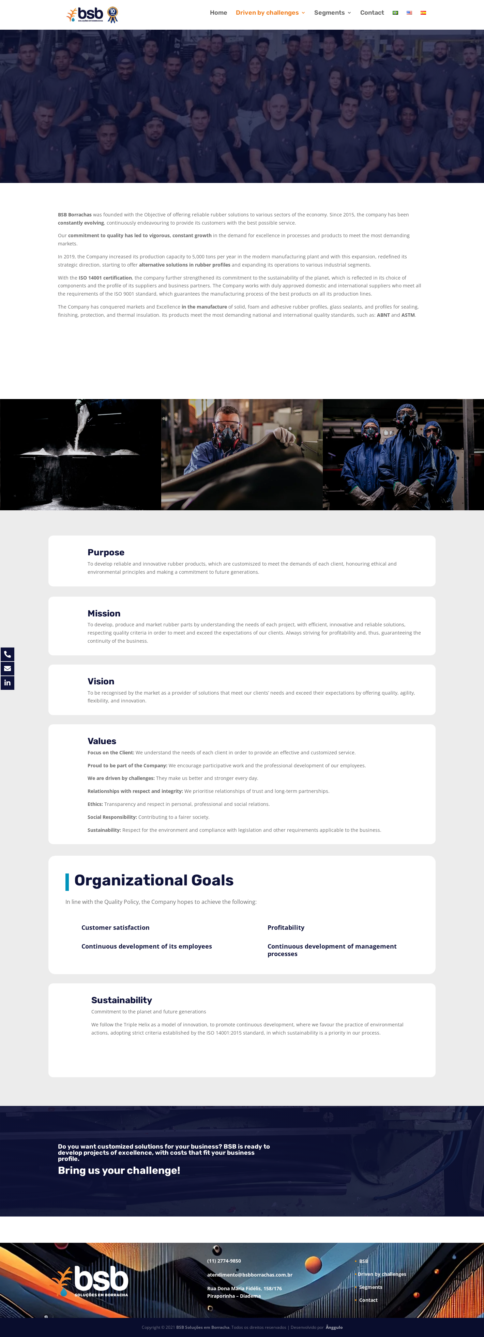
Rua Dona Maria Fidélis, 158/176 (244, 1288)
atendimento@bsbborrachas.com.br (249, 1274)
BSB (361, 1261)
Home (218, 13)
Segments (329, 13)
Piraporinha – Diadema (234, 1296)
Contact (372, 13)
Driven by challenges (267, 13)
